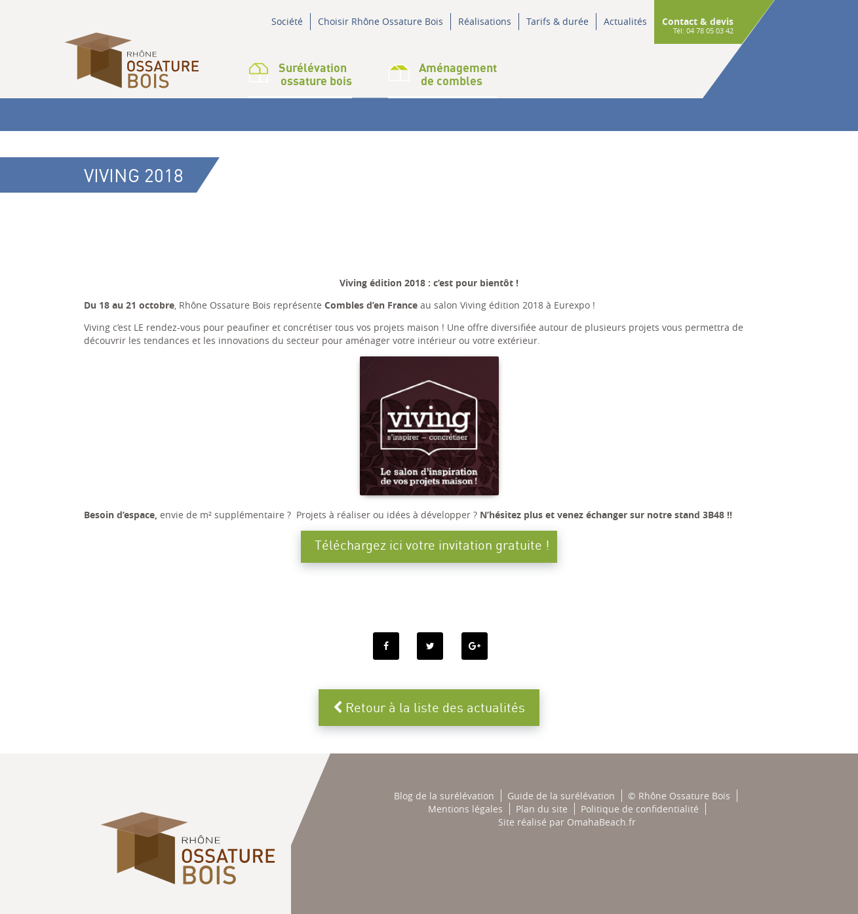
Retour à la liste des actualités (429, 707)
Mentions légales (465, 809)
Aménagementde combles (442, 74)
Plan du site (542, 809)
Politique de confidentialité (640, 809)
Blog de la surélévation (444, 796)
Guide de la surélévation (561, 796)
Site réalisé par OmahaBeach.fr (567, 822)
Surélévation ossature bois (300, 74)
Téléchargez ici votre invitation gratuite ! (432, 545)
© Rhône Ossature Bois (679, 796)
